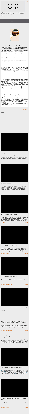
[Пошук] (25, 1)
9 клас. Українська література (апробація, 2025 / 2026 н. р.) (12, 367)
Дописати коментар (9, 284)
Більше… (21, 16)
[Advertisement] (14, 123)
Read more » (26, 191)
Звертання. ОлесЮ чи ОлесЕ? (6, 183)
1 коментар (7, 253)
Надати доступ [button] (25, 109)
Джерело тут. (2, 106)
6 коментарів (8, 191)
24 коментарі (8, 222)
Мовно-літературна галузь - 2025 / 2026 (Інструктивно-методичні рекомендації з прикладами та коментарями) (13, 335)
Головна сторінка (3, 16)
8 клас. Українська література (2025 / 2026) (9, 152)
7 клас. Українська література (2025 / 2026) (9, 245)
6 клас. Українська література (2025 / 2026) (9, 276)
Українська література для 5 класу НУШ (12, 16)
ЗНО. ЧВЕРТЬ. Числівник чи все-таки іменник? (9, 214)
